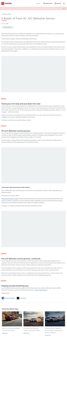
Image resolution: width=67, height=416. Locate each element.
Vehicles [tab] (39, 3)
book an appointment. (41, 290)
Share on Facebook (10, 298)
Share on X (23, 298)
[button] (64, 3)
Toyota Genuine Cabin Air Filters (10, 198)
